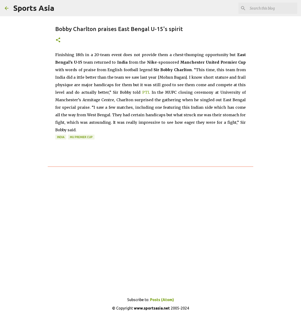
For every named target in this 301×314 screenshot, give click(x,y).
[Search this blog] (272, 8)
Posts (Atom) (162, 300)
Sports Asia (33, 8)
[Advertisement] (150, 227)
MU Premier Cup (81, 137)
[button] (58, 40)
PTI (145, 92)
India (60, 137)
